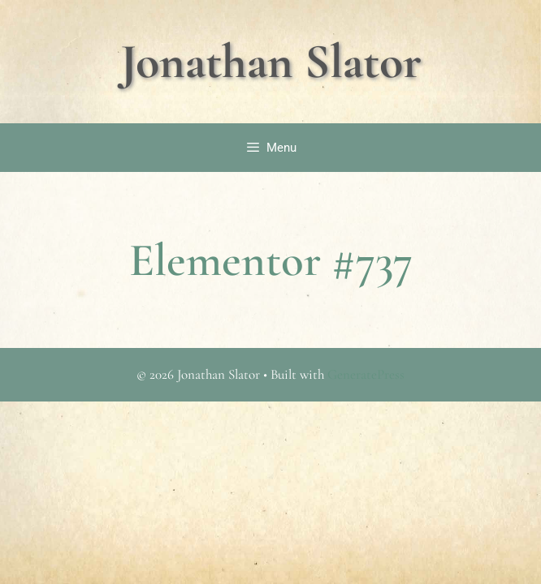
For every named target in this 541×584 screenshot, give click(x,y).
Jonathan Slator (271, 61)
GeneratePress (366, 374)
